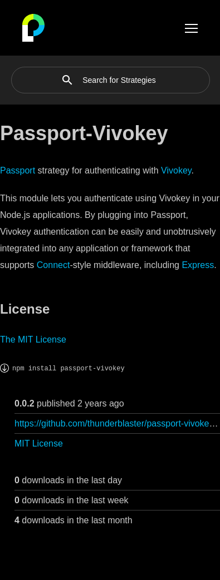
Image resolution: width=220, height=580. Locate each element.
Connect (53, 265)
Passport (17, 170)
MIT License (38, 443)
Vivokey (176, 170)
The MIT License (33, 339)
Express (198, 265)
